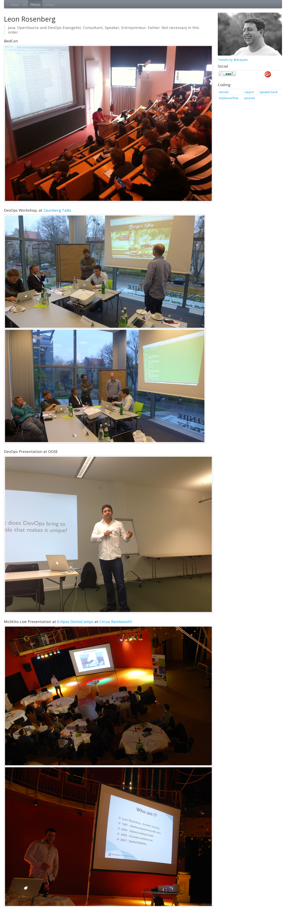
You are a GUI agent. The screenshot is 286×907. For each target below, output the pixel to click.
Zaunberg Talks (57, 210)
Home (14, 4)
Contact (49, 4)
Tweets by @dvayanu (233, 60)
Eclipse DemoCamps (75, 621)
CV (24, 4)
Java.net (249, 98)
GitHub (224, 92)
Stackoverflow (228, 98)
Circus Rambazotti (115, 621)
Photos (35, 4)
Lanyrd (249, 92)
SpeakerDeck (268, 92)
